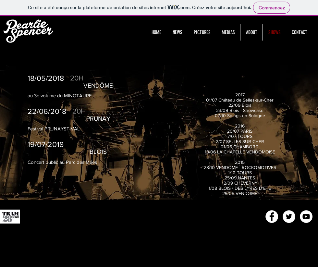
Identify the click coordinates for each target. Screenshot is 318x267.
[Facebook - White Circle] (271, 216)
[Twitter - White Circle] (289, 216)
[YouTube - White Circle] (306, 216)
